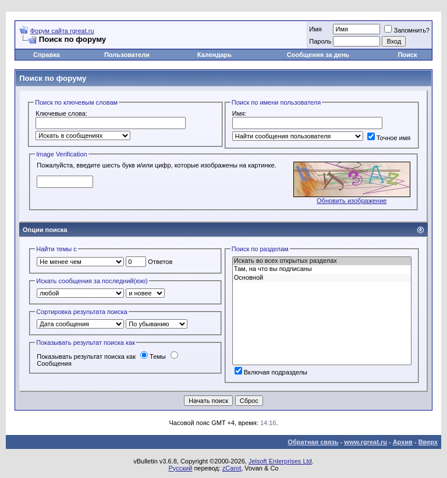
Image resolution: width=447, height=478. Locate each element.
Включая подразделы (271, 372)
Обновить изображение (351, 200)
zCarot (231, 468)
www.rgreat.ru (365, 441)
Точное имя (389, 137)
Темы (153, 356)
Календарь (214, 54)
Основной (322, 278)
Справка (46, 54)
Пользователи (127, 54)
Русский (181, 468)
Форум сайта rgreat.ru (62, 30)
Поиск (407, 54)
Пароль (320, 41)
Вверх (428, 441)
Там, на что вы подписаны (322, 269)
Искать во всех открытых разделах (322, 261)
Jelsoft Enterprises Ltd (280, 461)
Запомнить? (407, 30)
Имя (315, 29)
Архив (403, 441)
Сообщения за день (318, 54)
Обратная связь (313, 441)
